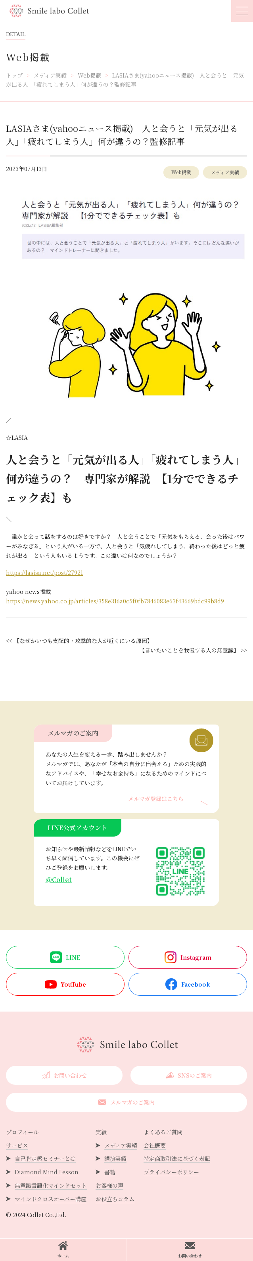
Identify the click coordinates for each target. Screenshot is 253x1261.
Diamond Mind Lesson (47, 1172)
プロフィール (22, 1132)
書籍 (109, 1172)
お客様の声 (109, 1185)
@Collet (59, 879)
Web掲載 (181, 172)
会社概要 (155, 1145)
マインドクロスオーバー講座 (50, 1199)
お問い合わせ (190, 1250)
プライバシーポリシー (171, 1172)
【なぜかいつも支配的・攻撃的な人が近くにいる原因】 (84, 641)
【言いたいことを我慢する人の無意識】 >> (193, 650)
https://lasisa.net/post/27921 (44, 572)
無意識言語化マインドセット (51, 1185)
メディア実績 (225, 172)
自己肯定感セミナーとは (45, 1158)
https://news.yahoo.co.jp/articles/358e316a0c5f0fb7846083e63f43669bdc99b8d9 (115, 601)
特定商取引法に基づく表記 (177, 1158)
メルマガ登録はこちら (156, 799)
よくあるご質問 (163, 1132)
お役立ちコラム (115, 1199)
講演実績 (115, 1158)
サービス (17, 1145)
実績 (101, 1132)
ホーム (63, 1250)
